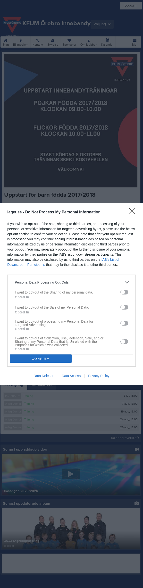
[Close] (133, 212)
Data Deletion (44, 376)
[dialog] (71, 294)
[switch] (124, 292)
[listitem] (71, 282)
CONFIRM (41, 359)
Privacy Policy (98, 376)
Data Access (71, 376)
